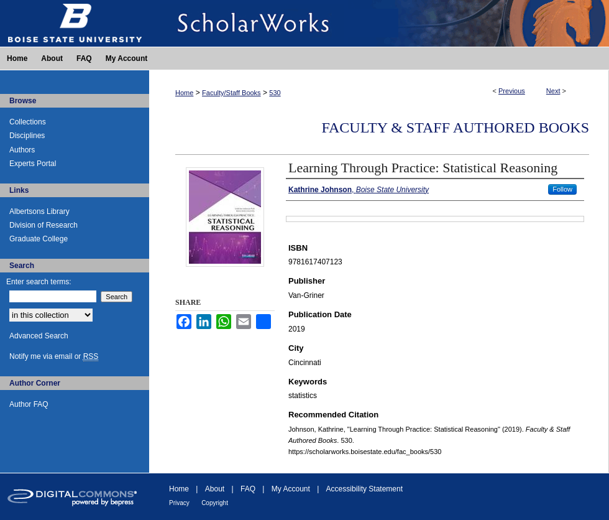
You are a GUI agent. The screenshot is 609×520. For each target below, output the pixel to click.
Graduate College (38, 238)
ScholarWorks (379, 23)
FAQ (247, 489)
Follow (562, 189)
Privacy (179, 502)
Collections (27, 122)
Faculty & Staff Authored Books (455, 127)
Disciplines (27, 135)
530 (274, 92)
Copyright (214, 502)
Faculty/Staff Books (231, 92)
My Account (291, 489)
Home (184, 92)
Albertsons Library (39, 211)
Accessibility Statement (364, 489)
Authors (22, 150)
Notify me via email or (53, 356)
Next (553, 91)
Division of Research (43, 225)
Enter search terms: (38, 281)
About (214, 489)
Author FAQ (28, 404)
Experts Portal (32, 163)
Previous (511, 91)
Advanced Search (38, 336)
